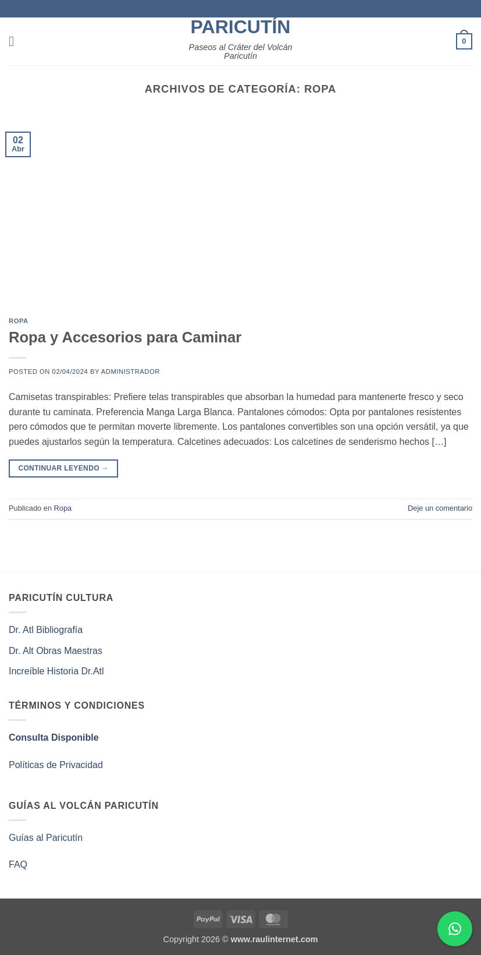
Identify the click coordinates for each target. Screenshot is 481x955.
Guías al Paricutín (46, 838)
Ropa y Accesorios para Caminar (125, 337)
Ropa (18, 320)
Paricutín (241, 26)
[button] (16, 41)
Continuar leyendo (63, 468)
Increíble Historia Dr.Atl (56, 671)
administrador (130, 371)
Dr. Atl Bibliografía (46, 630)
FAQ (18, 864)
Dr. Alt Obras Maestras (57, 651)
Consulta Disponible (54, 737)
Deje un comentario (440, 508)
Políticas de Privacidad (56, 765)
